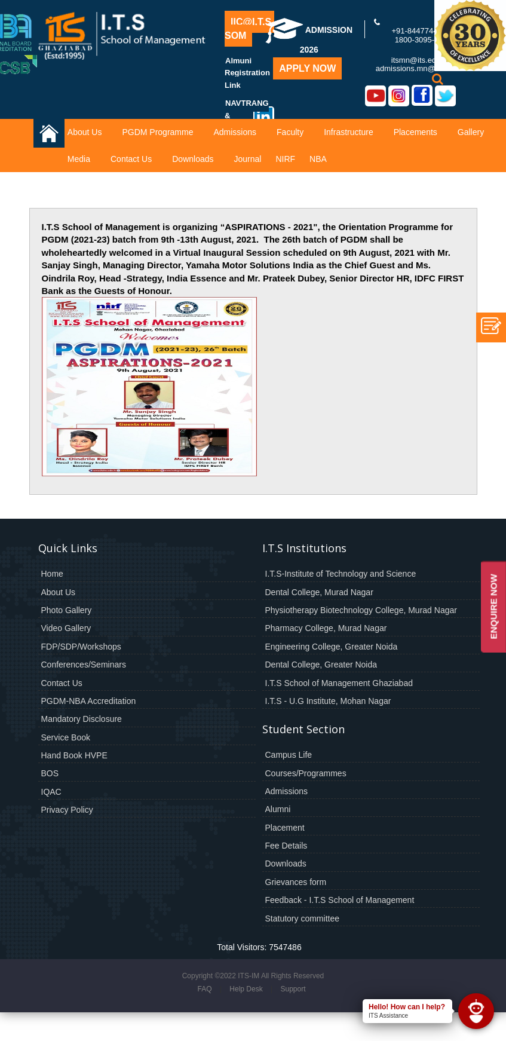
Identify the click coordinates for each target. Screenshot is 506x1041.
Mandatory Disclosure (81, 719)
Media (79, 159)
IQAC (51, 792)
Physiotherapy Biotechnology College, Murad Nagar (361, 610)
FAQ (204, 989)
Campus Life (288, 755)
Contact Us (131, 159)
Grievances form (296, 882)
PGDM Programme (157, 132)
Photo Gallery (66, 610)
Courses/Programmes (305, 773)
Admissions (234, 132)
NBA (318, 159)
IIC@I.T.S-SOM (249, 29)
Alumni (278, 809)
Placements (415, 132)
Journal (248, 159)
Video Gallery (66, 628)
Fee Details (286, 845)
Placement (285, 827)
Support (292, 989)
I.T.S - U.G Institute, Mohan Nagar (328, 701)
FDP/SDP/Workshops (81, 646)
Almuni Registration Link (247, 73)
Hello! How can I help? (407, 1007)
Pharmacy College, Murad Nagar (326, 628)
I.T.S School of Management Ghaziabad (339, 683)
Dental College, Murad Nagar (319, 592)
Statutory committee (302, 918)
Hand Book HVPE (74, 755)
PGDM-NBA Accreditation (88, 701)
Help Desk (245, 989)
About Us (85, 132)
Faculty (290, 132)
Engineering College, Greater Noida (331, 646)
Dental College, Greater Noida (321, 664)
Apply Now (307, 68)
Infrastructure (348, 132)
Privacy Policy (67, 810)
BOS (50, 773)
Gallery (471, 132)
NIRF (285, 159)
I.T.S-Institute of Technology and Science (340, 573)
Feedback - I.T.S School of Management (340, 900)
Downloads (192, 159)
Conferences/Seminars (83, 664)
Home (52, 573)
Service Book (65, 737)
